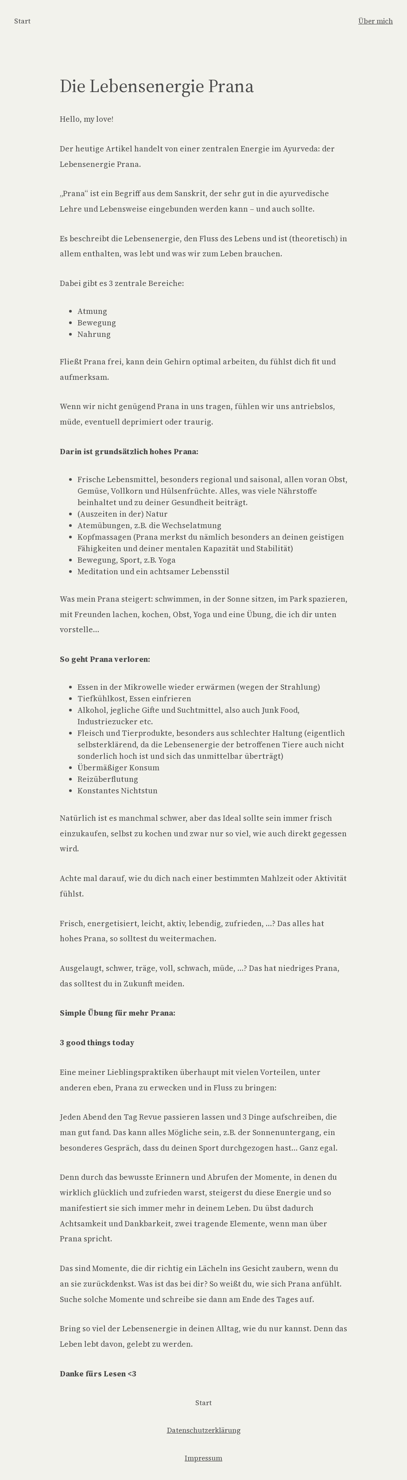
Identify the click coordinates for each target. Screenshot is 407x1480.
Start (22, 21)
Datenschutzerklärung (203, 1430)
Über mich (375, 21)
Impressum (203, 1458)
